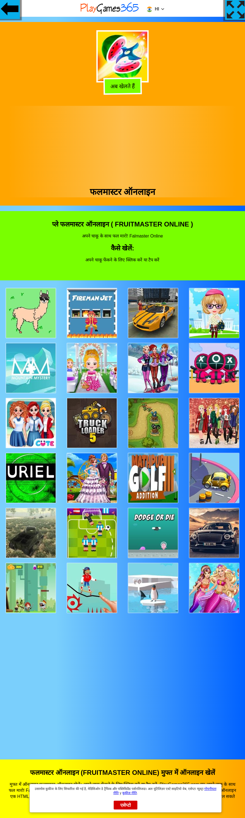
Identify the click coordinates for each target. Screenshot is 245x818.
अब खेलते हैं (121, 87)
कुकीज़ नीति (129, 793)
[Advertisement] (122, 144)
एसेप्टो (125, 805)
